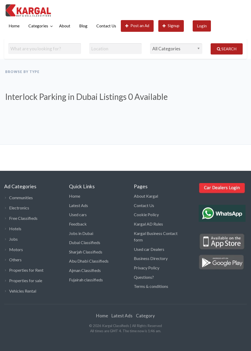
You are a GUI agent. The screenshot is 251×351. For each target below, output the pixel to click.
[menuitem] (14, 26)
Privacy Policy (146, 267)
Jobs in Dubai (81, 233)
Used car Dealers (149, 249)
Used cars (78, 214)
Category (145, 315)
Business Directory (151, 258)
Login (202, 25)
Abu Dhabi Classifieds (89, 260)
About (64, 25)
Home (14, 25)
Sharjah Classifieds (85, 251)
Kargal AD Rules (148, 223)
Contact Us (106, 25)
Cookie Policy (146, 214)
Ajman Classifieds (85, 270)
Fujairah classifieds (86, 279)
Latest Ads (78, 205)
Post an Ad (137, 25)
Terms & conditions (151, 286)
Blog (83, 25)
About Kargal (146, 195)
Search (226, 48)
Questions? (144, 277)
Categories (38, 25)
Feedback (78, 223)
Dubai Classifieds (84, 242)
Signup (171, 25)
